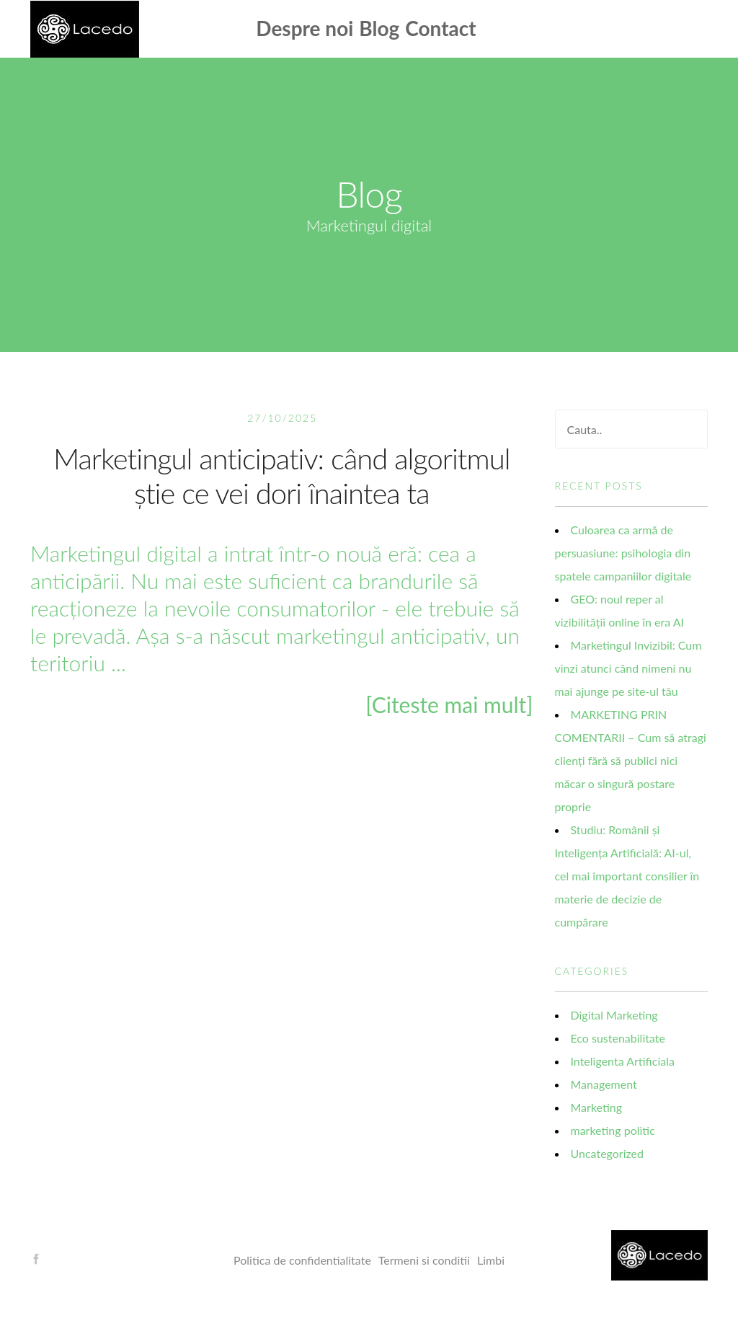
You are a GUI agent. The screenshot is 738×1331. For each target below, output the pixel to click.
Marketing (597, 1107)
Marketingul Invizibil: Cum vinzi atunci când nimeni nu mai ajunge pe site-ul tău (628, 668)
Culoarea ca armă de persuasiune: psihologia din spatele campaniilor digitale (623, 553)
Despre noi (304, 28)
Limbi (490, 1260)
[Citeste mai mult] (449, 704)
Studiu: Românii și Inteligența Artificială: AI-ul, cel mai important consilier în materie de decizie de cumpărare (627, 876)
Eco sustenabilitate (618, 1038)
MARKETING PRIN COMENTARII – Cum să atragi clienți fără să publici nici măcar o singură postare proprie (630, 760)
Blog (379, 28)
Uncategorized (607, 1153)
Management (604, 1084)
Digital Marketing (614, 1015)
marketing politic (613, 1130)
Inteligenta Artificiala (623, 1061)
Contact (440, 28)
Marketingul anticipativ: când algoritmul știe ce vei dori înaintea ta (281, 475)
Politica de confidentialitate (302, 1260)
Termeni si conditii (424, 1260)
